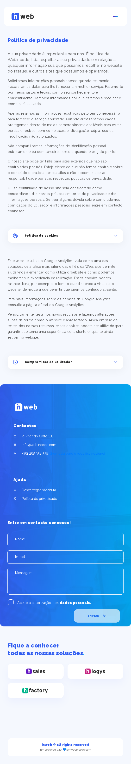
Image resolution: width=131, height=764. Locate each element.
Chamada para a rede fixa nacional (59, 453)
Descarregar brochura (39, 490)
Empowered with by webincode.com (65, 749)
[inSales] (35, 671)
